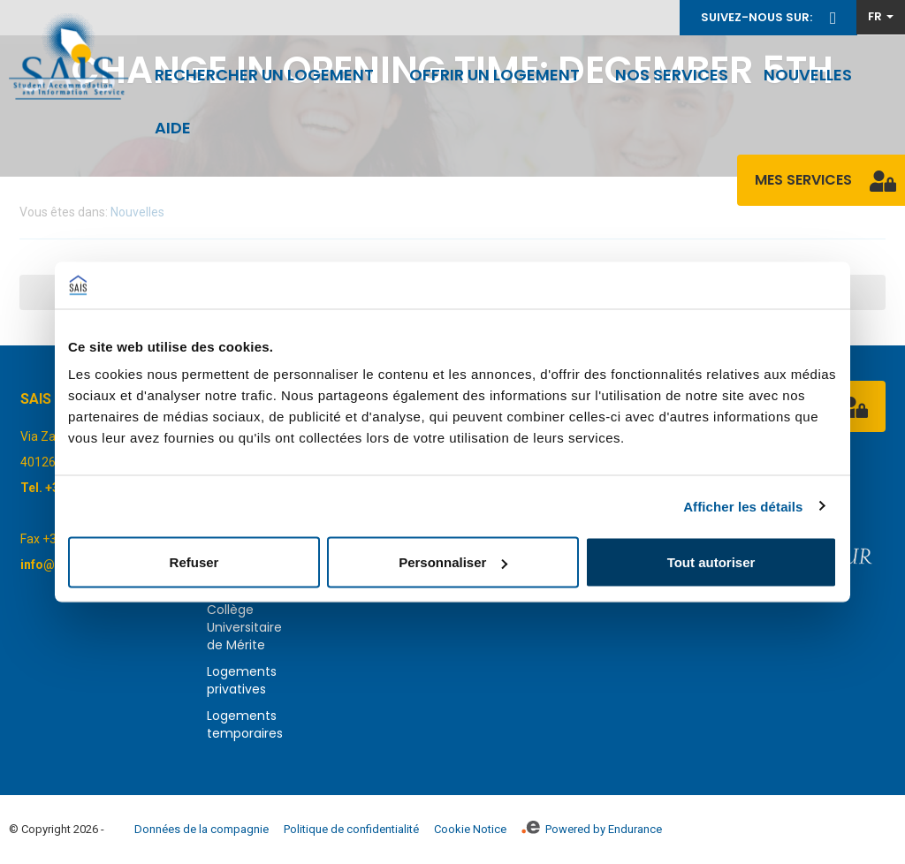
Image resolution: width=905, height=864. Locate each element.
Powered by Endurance (591, 829)
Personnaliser (453, 562)
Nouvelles (808, 75)
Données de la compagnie (201, 829)
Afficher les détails (742, 505)
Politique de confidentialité (351, 829)
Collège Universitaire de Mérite (244, 627)
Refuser (194, 562)
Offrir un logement (494, 75)
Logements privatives (242, 680)
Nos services (671, 75)
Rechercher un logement (264, 75)
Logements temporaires (245, 724)
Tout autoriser (711, 562)
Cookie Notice (470, 829)
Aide (173, 128)
